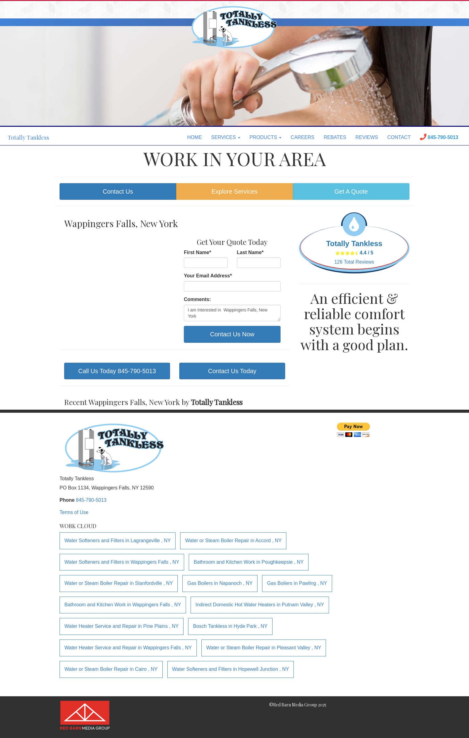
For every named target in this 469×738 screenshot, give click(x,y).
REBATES (335, 137)
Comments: (197, 299)
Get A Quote (351, 191)
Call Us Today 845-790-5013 (117, 371)
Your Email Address (208, 275)
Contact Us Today (232, 371)
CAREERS (302, 137)
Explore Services (234, 191)
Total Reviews (354, 262)
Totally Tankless (28, 137)
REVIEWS (366, 137)
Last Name (250, 252)
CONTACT (399, 137)
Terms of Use (74, 512)
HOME (194, 137)
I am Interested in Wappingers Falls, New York (232, 313)
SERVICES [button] (225, 137)
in (117, 540)
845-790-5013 (91, 500)
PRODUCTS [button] (265, 137)
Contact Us (118, 191)
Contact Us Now (232, 334)
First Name (197, 252)
